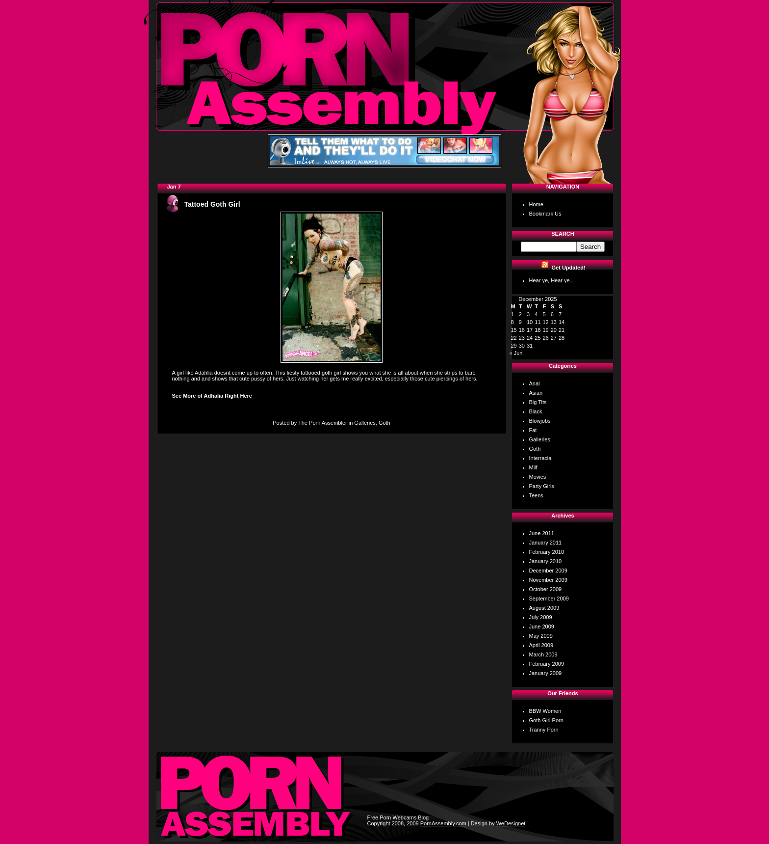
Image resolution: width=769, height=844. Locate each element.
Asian (536, 393)
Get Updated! (569, 268)
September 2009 (549, 598)
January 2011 (545, 542)
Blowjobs (540, 421)
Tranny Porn (544, 730)
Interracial (541, 458)
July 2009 (540, 617)
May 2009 (541, 636)
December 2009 (548, 570)
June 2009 (541, 626)
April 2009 (541, 645)
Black (535, 411)
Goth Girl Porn (546, 720)
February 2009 (546, 664)
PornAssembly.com (443, 823)
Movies (537, 477)
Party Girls (541, 486)
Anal (534, 383)
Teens (536, 495)
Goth (384, 423)
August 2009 (544, 608)
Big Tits (538, 402)
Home (536, 204)
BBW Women (545, 711)
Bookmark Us (545, 214)
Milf (533, 467)
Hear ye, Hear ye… (552, 280)
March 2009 (543, 654)
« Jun (516, 353)
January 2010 (545, 561)
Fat (533, 430)
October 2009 (545, 589)
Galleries (364, 423)
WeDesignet (511, 823)
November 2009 (548, 580)
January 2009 (545, 673)
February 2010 (546, 552)
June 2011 (541, 533)
